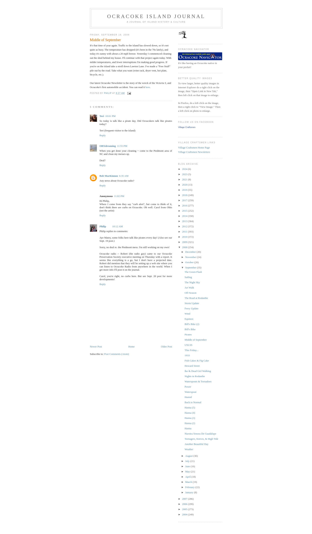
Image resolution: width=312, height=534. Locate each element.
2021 (185, 179)
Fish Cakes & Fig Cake (196, 360)
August (189, 455)
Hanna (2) (189, 423)
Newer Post (96, 346)
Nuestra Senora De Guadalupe (200, 433)
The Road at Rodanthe (196, 297)
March (189, 481)
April (188, 476)
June (188, 466)
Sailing (188, 277)
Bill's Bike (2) (191, 324)
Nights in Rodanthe (194, 376)
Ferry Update (191, 308)
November (191, 257)
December (191, 251)
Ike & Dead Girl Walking (197, 371)
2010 (185, 236)
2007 (185, 498)
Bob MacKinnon (108, 175)
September (191, 267)
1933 (187, 355)
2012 (185, 226)
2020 (185, 184)
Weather (188, 449)
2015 (185, 210)
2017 (185, 200)
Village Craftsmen (187, 127)
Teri (101, 116)
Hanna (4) (189, 412)
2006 (185, 504)
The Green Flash (193, 271)
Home (131, 346)
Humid (188, 397)
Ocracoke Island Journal (156, 16)
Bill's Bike (190, 329)
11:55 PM (122, 145)
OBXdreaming (107, 145)
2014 (185, 215)
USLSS (188, 344)
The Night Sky (192, 282)
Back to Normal (192, 402)
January (189, 492)
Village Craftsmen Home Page (194, 147)
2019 (185, 189)
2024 (185, 169)
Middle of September (195, 339)
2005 (185, 509)
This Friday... (191, 350)
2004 (185, 514)
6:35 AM (124, 175)
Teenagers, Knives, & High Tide (201, 438)
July (187, 461)
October (189, 262)
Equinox (188, 318)
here (147, 87)
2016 (185, 205)
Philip (102, 226)
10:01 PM (110, 116)
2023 (185, 174)
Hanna (187, 428)
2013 (185, 221)
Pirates (187, 334)
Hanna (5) (189, 407)
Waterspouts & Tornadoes (197, 381)
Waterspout (190, 391)
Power (187, 386)
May (188, 471)
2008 (185, 247)
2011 (185, 231)
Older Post (166, 346)
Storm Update (191, 303)
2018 (185, 195)
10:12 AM (117, 226)
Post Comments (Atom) (116, 353)
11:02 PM (119, 196)
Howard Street (192, 365)
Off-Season (190, 292)
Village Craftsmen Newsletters (194, 151)
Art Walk (189, 287)
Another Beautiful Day (196, 444)
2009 (185, 242)
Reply (102, 135)
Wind (187, 313)
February (190, 487)
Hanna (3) (189, 417)
